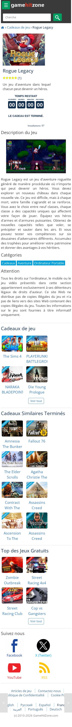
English (9, 705)
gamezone (27, 5)
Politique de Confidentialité (24, 695)
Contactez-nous (49, 691)
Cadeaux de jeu (18, 27)
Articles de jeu (21, 691)
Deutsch (56, 709)
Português (36, 709)
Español (45, 705)
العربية (17, 709)
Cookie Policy (60, 695)
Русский (27, 705)
